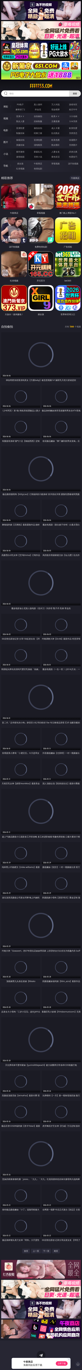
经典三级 (38, 133)
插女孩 (20, 163)
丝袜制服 (38, 121)
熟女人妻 (20, 121)
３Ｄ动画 (73, 116)
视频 (5, 118)
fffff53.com (41, 86)
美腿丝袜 (20, 145)
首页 (26, 1251)
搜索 (75, 93)
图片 (5, 142)
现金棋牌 (55, 109)
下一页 (46, 1251)
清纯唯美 (38, 145)
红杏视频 (20, 168)
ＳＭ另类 (73, 121)
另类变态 (73, 133)
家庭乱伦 (38, 151)
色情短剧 (38, 168)
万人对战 (55, 104)
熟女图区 (55, 145)
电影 (5, 130)
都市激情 (20, 151)
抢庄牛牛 (73, 109)
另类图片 (73, 145)
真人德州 (38, 104)
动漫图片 (73, 139)
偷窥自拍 (20, 139)
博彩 (5, 106)
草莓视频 (55, 163)
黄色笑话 (55, 156)
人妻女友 (55, 151)
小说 (5, 153)
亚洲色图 (38, 139)
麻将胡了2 (20, 109)
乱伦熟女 (55, 133)
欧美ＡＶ (55, 116)
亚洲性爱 (20, 128)
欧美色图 (55, 139)
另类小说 (38, 156)
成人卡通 (55, 128)
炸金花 (38, 109)
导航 (5, 165)
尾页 (56, 1251)
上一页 (36, 1251)
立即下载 (62, 1363)
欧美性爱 (73, 128)
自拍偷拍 (38, 116)
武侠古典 (73, 151)
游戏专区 (73, 104)
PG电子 (20, 104)
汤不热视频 (73, 163)
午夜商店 (38, 163)
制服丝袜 (20, 133)
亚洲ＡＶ (20, 116)
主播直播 (55, 121)
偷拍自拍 (38, 128)
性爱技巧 (73, 156)
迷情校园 (20, 156)
